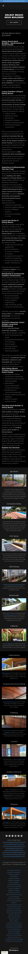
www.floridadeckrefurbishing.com (14, 842)
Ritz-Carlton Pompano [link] (14, 909)
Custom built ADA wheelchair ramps (14, 584)
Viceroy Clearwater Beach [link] (14, 913)
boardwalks (10, 615)
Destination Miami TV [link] (14, 937)
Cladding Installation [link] (14, 880)
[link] (6, 835)
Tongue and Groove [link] (14, 892)
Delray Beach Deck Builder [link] (14, 927)
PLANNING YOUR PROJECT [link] (14, 941)
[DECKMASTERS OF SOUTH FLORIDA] (14, 1)
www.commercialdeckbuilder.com (14, 852)
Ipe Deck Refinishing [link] (14, 884)
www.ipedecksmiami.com (14, 848)
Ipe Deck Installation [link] (14, 898)
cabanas (9, 643)
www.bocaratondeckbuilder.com (14, 846)
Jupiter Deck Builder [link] (14, 931)
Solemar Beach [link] (14, 921)
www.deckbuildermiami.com (14, 844)
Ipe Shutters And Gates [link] (14, 886)
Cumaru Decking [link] (14, 896)
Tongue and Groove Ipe (10, 701)
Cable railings (6, 673)
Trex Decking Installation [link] (14, 900)
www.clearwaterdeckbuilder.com (14, 854)
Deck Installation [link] (14, 882)
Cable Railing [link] (14, 876)
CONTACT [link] (14, 902)
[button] (4, 5)
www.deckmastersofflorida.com (14, 856)
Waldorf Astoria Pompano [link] (14, 911)
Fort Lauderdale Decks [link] (14, 929)
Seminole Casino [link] (14, 919)
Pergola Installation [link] (14, 890)
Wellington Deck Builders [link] (14, 935)
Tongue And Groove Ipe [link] (14, 923)
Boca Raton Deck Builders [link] (14, 925)
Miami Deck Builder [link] (14, 933)
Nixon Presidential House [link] (14, 904)
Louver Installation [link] (14, 888)
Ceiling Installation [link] (14, 878)
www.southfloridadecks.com (14, 850)
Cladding (7, 732)
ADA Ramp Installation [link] (14, 870)
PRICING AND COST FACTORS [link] (14, 939)
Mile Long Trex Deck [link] (14, 917)
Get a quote (14, 22)
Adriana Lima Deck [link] (14, 915)
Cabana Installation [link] (14, 874)
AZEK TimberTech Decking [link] (14, 894)
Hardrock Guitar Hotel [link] (14, 907)
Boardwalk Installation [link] (14, 872)
